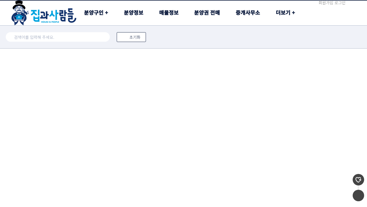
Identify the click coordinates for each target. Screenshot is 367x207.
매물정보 (169, 12)
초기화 (131, 37)
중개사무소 (248, 12)
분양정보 (133, 12)
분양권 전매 (207, 12)
